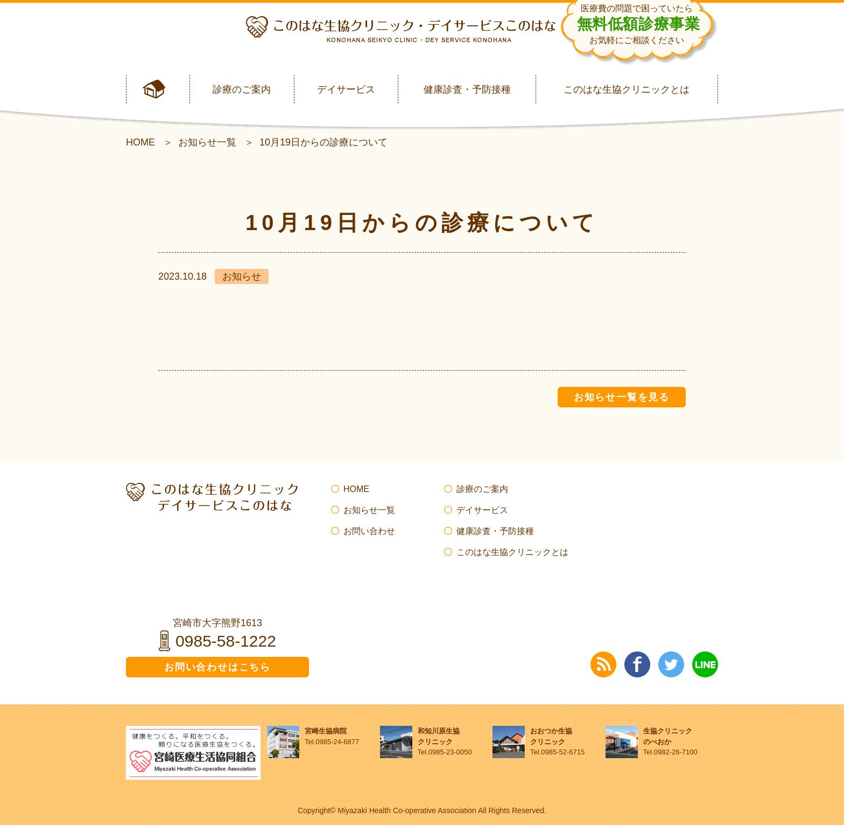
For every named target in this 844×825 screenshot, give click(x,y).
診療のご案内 (242, 89)
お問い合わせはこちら (217, 667)
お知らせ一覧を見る (622, 397)
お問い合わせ (369, 531)
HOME (140, 142)
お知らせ (241, 276)
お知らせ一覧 (207, 142)
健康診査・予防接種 (467, 89)
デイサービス (346, 89)
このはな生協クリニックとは (627, 89)
